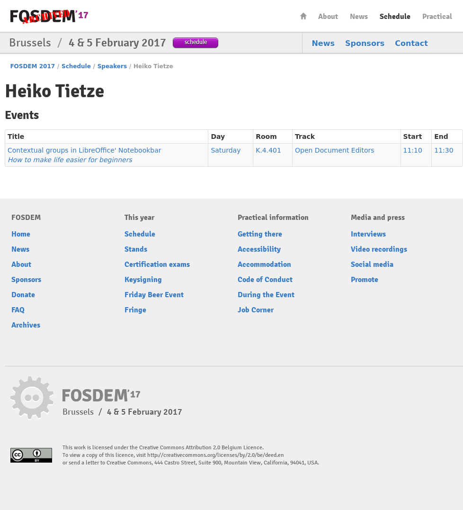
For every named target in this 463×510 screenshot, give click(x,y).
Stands (136, 249)
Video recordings (379, 249)
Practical (437, 16)
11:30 (443, 150)
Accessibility (259, 249)
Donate (23, 295)
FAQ (18, 310)
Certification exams (157, 264)
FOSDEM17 (49, 16)
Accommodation (264, 264)
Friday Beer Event (154, 295)
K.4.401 (268, 150)
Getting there (260, 234)
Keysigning (143, 279)
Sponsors (364, 43)
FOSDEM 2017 (32, 66)
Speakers (112, 66)
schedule (196, 42)
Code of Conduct (265, 279)
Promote (364, 279)
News (359, 16)
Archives (25, 325)
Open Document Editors (334, 150)
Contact (411, 43)
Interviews (368, 234)
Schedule (395, 16)
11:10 (412, 150)
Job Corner (256, 310)
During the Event (266, 295)
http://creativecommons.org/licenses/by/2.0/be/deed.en (215, 455)
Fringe (135, 310)
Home (303, 15)
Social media (372, 264)
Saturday (225, 150)
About (328, 16)
